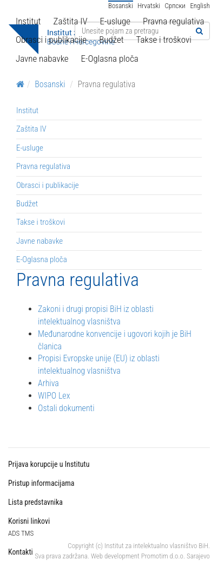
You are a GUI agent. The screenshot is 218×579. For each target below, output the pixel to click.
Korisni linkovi (29, 521)
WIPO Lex (54, 396)
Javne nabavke (42, 58)
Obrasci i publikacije (51, 39)
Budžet (111, 39)
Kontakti (20, 552)
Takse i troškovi (163, 39)
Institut (28, 21)
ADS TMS (21, 533)
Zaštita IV (71, 21)
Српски (174, 6)
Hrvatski (148, 6)
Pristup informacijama (41, 483)
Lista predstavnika (35, 502)
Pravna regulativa (173, 21)
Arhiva (48, 383)
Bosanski (120, 6)
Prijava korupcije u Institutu (48, 464)
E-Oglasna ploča (109, 58)
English (200, 6)
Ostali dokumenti (66, 408)
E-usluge (115, 21)
